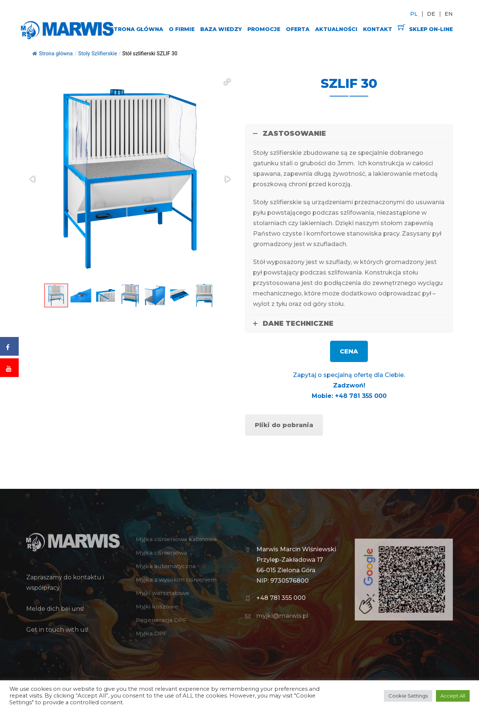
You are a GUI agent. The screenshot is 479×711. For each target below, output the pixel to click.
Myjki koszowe (157, 606)
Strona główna (52, 53)
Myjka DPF (151, 633)
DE (431, 13)
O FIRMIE (182, 29)
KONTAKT (377, 29)
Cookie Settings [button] (408, 696)
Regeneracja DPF (161, 619)
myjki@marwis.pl (282, 615)
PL (414, 13)
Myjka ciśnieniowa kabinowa (176, 539)
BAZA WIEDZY (221, 29)
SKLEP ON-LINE (425, 28)
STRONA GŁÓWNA (136, 29)
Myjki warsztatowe (162, 593)
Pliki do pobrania (284, 425)
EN (449, 13)
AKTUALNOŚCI (336, 29)
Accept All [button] (452, 696)
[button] (227, 82)
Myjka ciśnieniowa (161, 552)
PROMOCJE (263, 29)
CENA (349, 351)
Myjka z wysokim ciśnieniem (176, 579)
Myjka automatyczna (166, 566)
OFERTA (297, 29)
